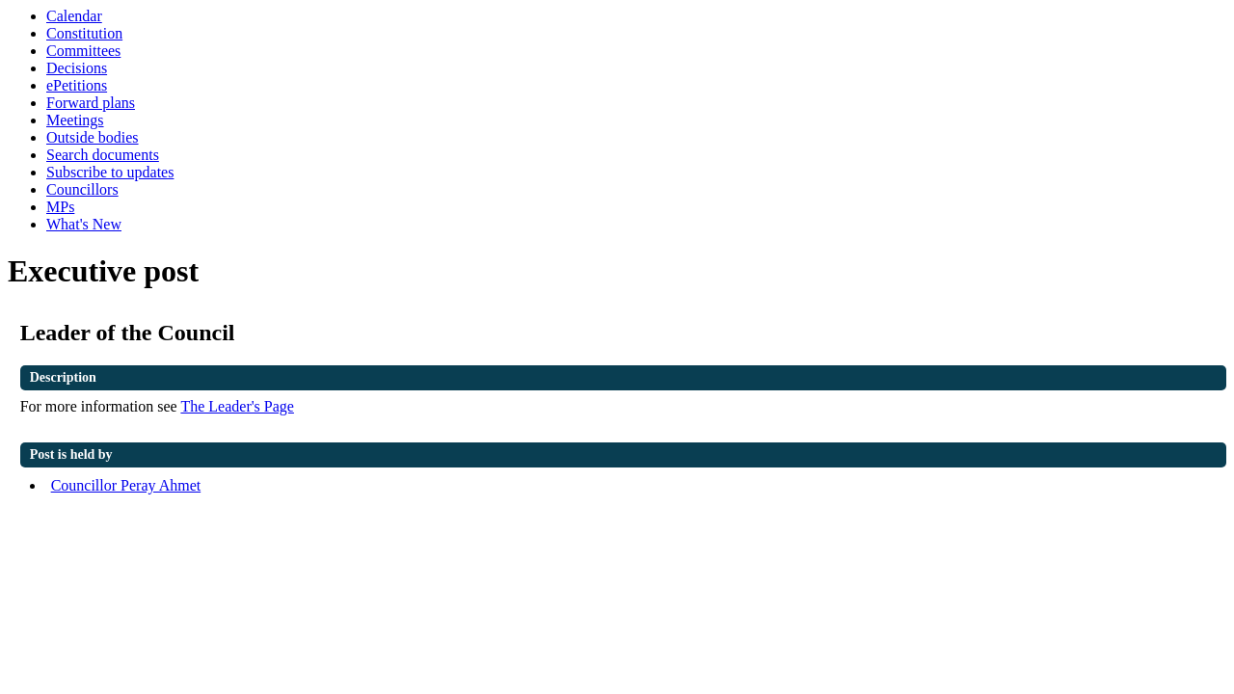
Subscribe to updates (110, 172)
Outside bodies (92, 137)
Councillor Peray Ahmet (126, 485)
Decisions (76, 68)
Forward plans (90, 102)
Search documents (102, 155)
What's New (83, 224)
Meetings (75, 120)
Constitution (84, 33)
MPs (60, 207)
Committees (83, 50)
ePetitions (76, 85)
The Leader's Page (237, 406)
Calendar (74, 16)
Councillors (82, 189)
